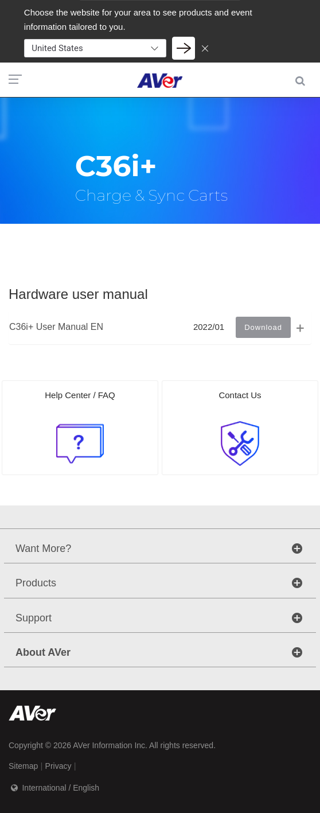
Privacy (58, 766)
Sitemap (23, 766)
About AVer (43, 652)
